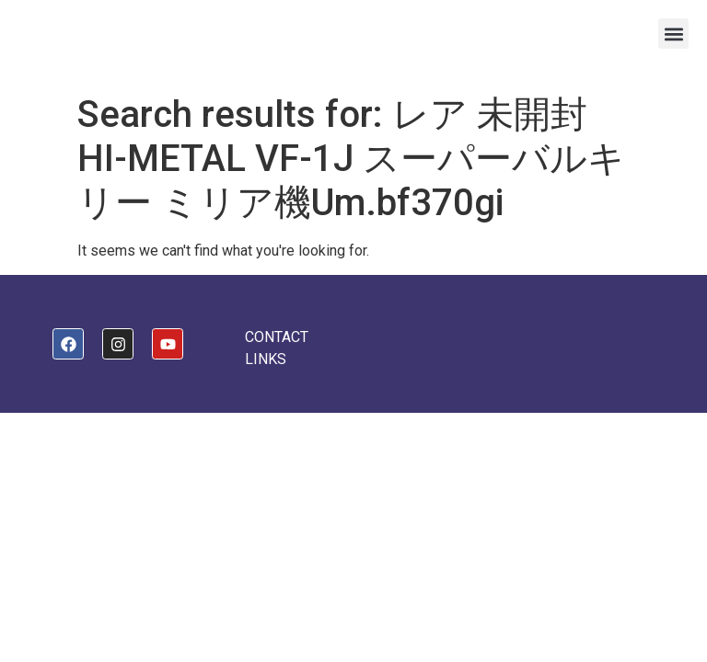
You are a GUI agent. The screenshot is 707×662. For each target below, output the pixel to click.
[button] (673, 33)
